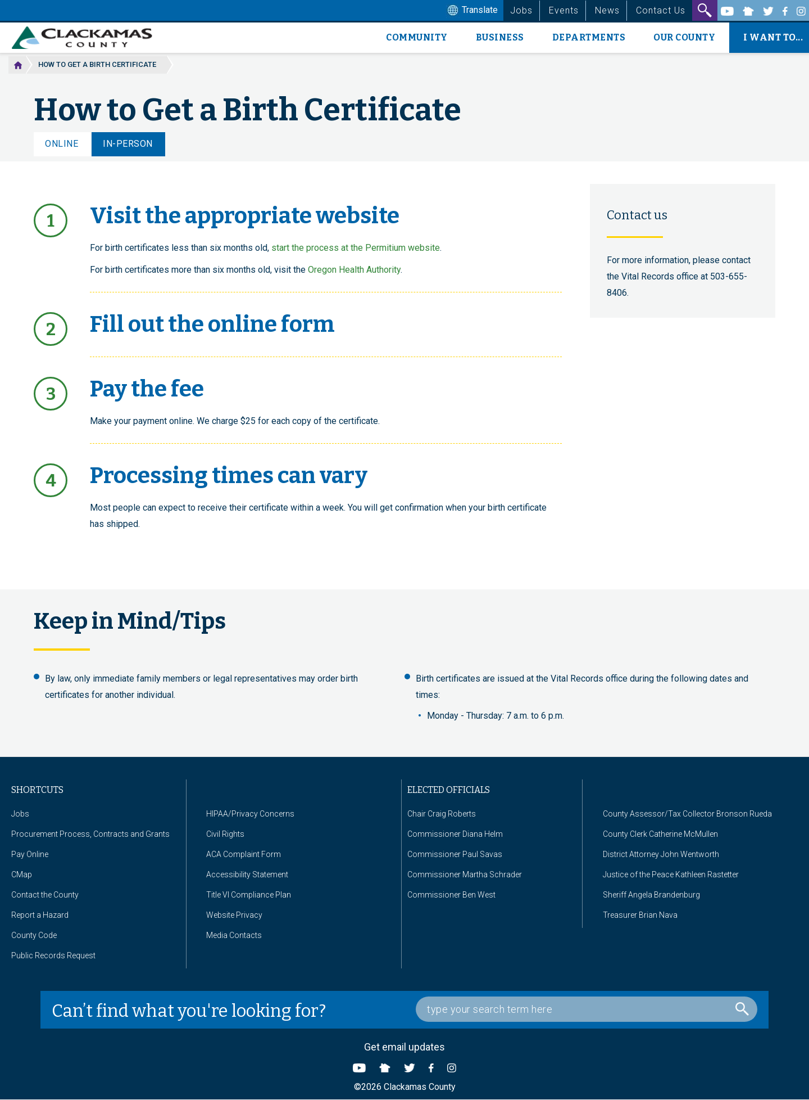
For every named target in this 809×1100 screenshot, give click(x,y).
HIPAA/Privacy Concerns (250, 813)
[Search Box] (586, 1009)
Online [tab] (61, 143)
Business (500, 37)
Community (417, 37)
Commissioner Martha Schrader (464, 874)
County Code (34, 935)
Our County (684, 37)
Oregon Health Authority (354, 269)
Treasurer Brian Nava (640, 914)
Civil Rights (225, 833)
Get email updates (404, 1047)
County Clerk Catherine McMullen (660, 833)
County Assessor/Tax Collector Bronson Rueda (687, 813)
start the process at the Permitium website (355, 247)
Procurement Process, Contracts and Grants (90, 833)
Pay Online (29, 854)
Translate (471, 10)
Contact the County (45, 894)
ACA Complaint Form (243, 854)
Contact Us (660, 10)
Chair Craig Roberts (441, 813)
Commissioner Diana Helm (455, 833)
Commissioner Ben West (451, 894)
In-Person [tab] (128, 143)
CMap (21, 874)
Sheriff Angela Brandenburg (651, 894)
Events (564, 10)
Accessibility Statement (247, 874)
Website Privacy (234, 914)
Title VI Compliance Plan (248, 894)
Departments (589, 37)
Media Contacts (234, 935)
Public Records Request (53, 955)
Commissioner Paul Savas (454, 854)
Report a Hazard (40, 914)
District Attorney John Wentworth (661, 854)
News (607, 10)
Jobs (521, 10)
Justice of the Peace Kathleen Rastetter (671, 874)
